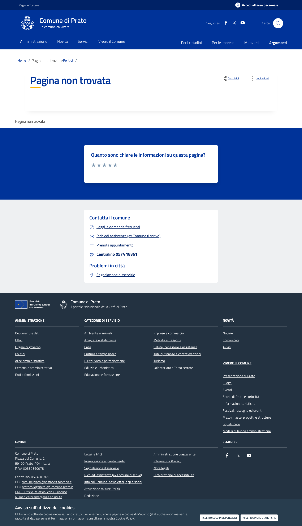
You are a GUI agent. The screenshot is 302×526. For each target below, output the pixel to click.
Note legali (161, 468)
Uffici (18, 340)
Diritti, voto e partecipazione (104, 360)
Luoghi (227, 382)
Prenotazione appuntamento (104, 461)
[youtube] (241, 23)
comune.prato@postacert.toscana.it (47, 481)
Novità (228, 320)
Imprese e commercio (169, 333)
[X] (232, 23)
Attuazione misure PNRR (102, 488)
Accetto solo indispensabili (219, 518)
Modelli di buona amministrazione (247, 430)
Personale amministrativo (33, 367)
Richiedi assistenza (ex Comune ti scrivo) (113, 474)
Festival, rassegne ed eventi (242, 410)
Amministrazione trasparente (174, 454)
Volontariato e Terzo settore (173, 367)
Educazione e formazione (102, 374)
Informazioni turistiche (239, 403)
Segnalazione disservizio (101, 468)
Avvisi (227, 346)
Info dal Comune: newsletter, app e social (113, 481)
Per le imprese (223, 42)
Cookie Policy (125, 518)
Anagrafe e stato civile (100, 340)
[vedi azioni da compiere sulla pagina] (258, 78)
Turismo (159, 360)
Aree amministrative (29, 360)
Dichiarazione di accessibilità (174, 474)
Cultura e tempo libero (100, 353)
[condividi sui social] (229, 78)
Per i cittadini (191, 42)
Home (22, 60)
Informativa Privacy (167, 461)
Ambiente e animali (98, 333)
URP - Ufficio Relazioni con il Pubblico (41, 491)
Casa (87, 346)
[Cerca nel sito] (278, 23)
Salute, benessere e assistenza (175, 346)
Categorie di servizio (102, 320)
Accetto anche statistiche (259, 518)
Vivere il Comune (237, 363)
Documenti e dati (27, 333)
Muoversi (251, 42)
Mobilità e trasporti (167, 340)
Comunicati (231, 340)
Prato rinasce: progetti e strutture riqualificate (247, 421)
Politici (68, 60)
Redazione (91, 495)
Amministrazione (29, 320)
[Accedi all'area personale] (256, 5)
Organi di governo (27, 346)
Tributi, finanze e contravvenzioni (177, 353)
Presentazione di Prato (239, 375)
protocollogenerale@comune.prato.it (47, 486)
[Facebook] (224, 23)
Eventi (227, 389)
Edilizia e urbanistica (99, 367)
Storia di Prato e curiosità (241, 396)
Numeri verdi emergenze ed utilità (38, 496)
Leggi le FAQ (93, 454)
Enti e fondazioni (27, 374)
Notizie (228, 333)
